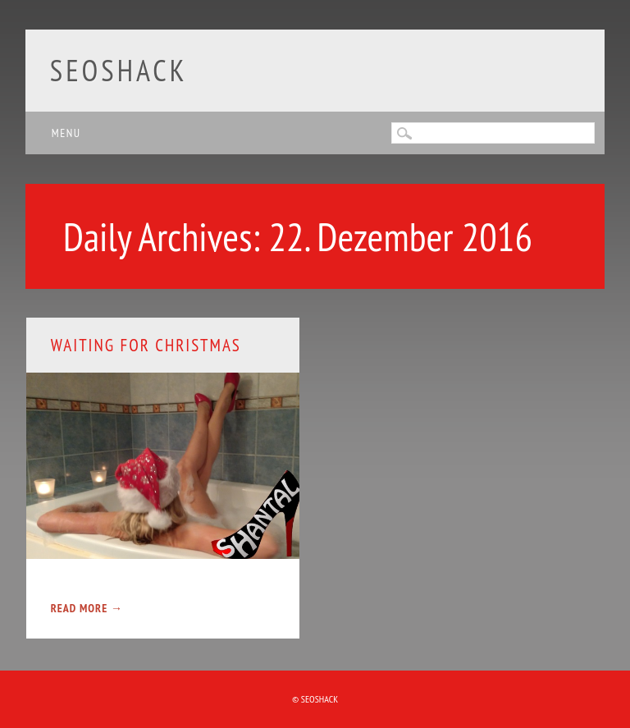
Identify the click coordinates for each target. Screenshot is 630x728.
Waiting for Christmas (146, 345)
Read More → (87, 608)
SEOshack (119, 70)
